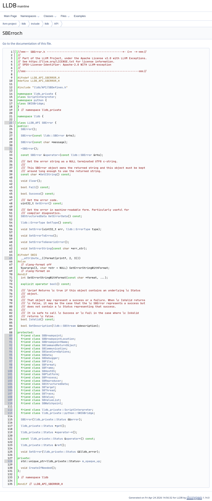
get (58, 426)
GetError (41, 203)
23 (8, 122)
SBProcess (49, 377)
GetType (52, 222)
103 (8, 381)
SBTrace (47, 393)
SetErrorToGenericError (47, 242)
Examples (80, 16)
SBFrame (47, 367)
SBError (47, 122)
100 (8, 371)
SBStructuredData (34, 216)
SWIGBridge (35, 103)
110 (8, 403)
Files (65, 16)
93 (8, 348)
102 (8, 377)
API (56, 23)
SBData (47, 355)
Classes (50, 16)
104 (8, 384)
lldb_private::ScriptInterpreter (67, 409)
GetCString (48, 174)
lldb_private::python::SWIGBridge (68, 413)
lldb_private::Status (50, 419)
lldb (24, 23)
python (38, 100)
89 (8, 335)
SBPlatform (50, 374)
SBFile (47, 361)
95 (8, 355)
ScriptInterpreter (41, 97)
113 (8, 413)
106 (8, 390)
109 (8, 400)
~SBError (27, 148)
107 (8, 393)
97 (8, 361)
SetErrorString (40, 248)
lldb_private (43, 94)
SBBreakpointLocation (58, 339)
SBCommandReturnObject (59, 345)
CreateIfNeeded (40, 468)
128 (8, 461)
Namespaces (29, 16)
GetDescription (40, 326)
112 (8, 409)
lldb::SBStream (64, 326)
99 (8, 367)
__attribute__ (31, 258)
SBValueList (51, 400)
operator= (52, 155)
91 (8, 342)
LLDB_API (33, 122)
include (35, 23)
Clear (33, 181)
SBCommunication (54, 348)
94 (8, 351)
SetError (35, 229)
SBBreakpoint (51, 335)
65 (8, 258)
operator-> (64, 432)
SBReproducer (51, 381)
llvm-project (9, 23)
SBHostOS (48, 371)
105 (8, 387)
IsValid (34, 319)
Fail (32, 187)
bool (53, 284)
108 (8, 397)
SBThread (48, 390)
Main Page (10, 16)
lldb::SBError (53, 135)
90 (8, 339)
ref (58, 445)
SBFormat (48, 364)
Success (34, 193)
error (75, 419)
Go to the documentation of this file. (27, 43)
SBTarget (48, 387)
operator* (73, 438)
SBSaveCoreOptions (55, 351)
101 (8, 374)
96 (8, 358)
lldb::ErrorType (33, 222)
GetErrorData (58, 216)
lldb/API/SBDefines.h (50, 87)
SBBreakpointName (55, 342)
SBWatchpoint (51, 403)
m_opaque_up (91, 461)
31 (8, 148)
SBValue (47, 397)
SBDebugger (50, 358)
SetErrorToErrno (41, 235)
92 (8, 345)
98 (8, 364)
